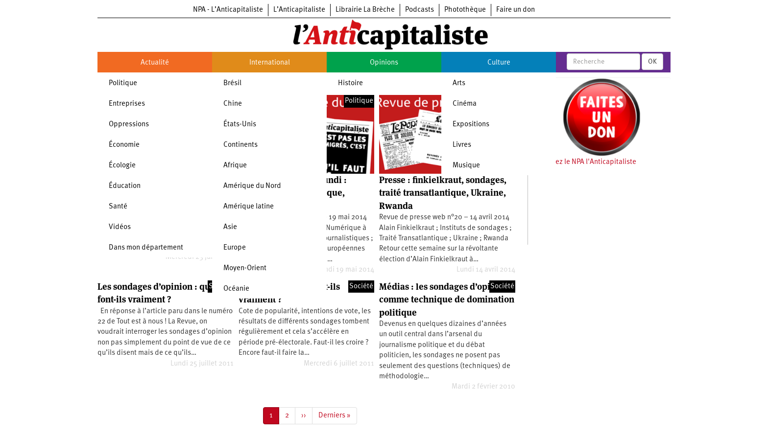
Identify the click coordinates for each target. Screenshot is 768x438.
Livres (462, 145)
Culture (498, 63)
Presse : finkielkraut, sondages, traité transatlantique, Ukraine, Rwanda (442, 192)
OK (652, 61)
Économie (124, 145)
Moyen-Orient (244, 268)
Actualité (155, 63)
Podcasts (419, 10)
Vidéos (120, 227)
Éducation (125, 186)
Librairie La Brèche (365, 10)
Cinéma (465, 104)
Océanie (236, 289)
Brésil (232, 83)
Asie (230, 227)
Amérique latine (248, 206)
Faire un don (515, 10)
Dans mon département (146, 248)
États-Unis (239, 124)
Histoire (350, 83)
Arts (459, 83)
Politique (123, 83)
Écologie (122, 165)
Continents (240, 145)
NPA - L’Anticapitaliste (228, 10)
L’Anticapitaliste (299, 10)
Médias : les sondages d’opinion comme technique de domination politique (446, 299)
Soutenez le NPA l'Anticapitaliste (584, 162)
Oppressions (129, 124)
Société (361, 286)
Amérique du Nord (252, 186)
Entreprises (127, 104)
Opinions (384, 63)
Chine (232, 104)
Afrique (235, 165)
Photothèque (465, 10)
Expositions (471, 124)
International (269, 63)
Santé (118, 206)
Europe (234, 248)
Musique (466, 165)
